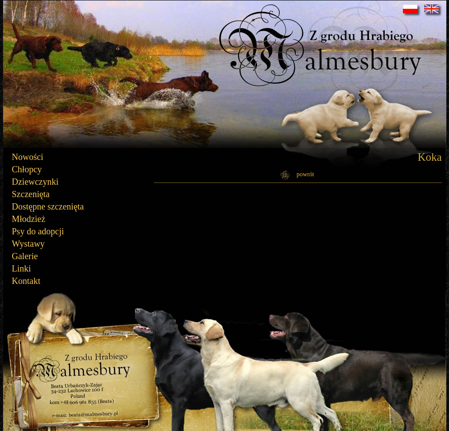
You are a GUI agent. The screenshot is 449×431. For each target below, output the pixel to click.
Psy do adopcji (38, 231)
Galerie (25, 256)
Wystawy (28, 244)
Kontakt (26, 281)
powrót (305, 174)
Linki (21, 268)
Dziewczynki (35, 181)
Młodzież (29, 219)
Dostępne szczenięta (48, 206)
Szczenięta (31, 194)
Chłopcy (27, 169)
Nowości (27, 157)
